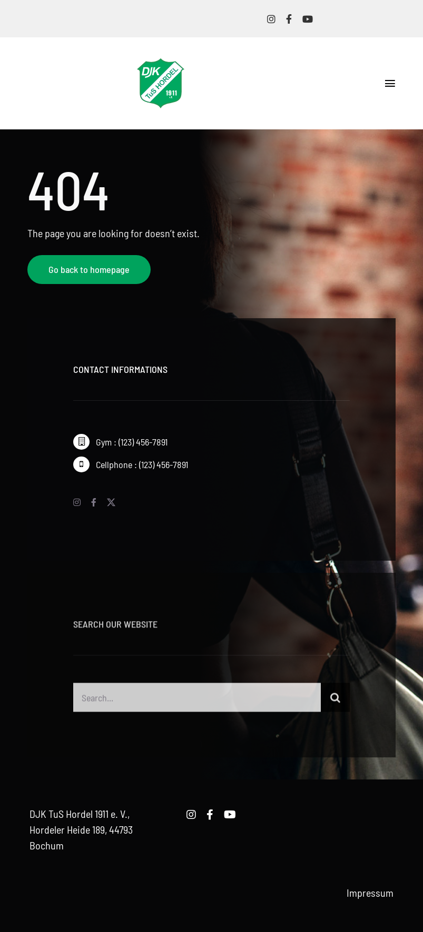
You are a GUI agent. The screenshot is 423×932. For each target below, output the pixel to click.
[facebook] (289, 19)
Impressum (370, 892)
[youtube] (307, 19)
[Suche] (335, 700)
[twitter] (111, 502)
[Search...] (197, 700)
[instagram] (271, 19)
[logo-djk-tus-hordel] (160, 63)
